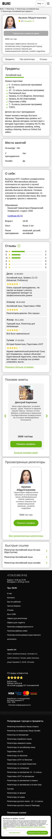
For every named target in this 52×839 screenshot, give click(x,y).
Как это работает (14, 602)
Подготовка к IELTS (15, 751)
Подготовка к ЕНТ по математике (20, 776)
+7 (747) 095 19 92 (17, 575)
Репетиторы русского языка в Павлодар (23, 805)
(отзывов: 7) (29, 21)
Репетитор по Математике (17, 735)
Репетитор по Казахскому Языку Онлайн (23, 731)
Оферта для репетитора (17, 618)
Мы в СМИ (11, 614)
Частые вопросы (14, 606)
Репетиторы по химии (16, 797)
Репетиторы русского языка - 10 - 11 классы (25, 801)
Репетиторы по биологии (17, 756)
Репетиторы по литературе (18, 768)
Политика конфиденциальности (20, 627)
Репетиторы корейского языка (19, 739)
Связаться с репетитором (26, 33)
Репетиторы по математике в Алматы (22, 781)
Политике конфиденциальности (24, 827)
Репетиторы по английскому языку (21, 747)
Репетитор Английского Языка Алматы (23, 727)
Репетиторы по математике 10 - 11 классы (24, 772)
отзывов (19, 685)
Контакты (11, 598)
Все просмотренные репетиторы (26, 536)
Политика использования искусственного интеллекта (24, 637)
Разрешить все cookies (37, 833)
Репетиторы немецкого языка (19, 743)
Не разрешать (14, 833)
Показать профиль (25, 444)
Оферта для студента (16, 623)
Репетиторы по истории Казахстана (21, 764)
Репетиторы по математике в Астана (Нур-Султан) (24, 787)
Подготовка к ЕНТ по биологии (19, 760)
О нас (9, 593)
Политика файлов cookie (17, 631)
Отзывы (10, 610)
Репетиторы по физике (16, 793)
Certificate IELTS (15, 216)
